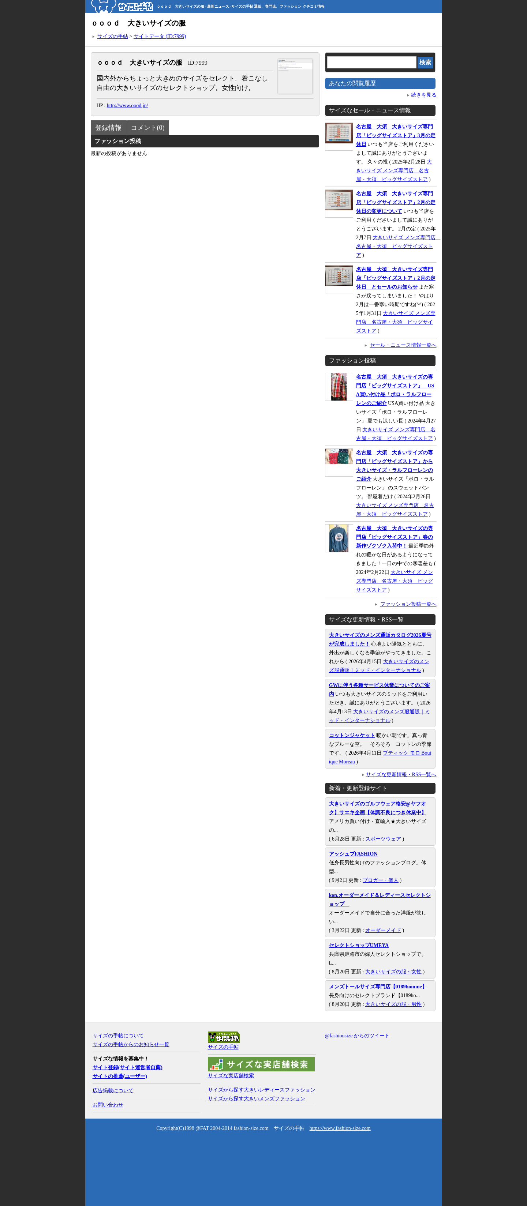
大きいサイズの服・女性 (393, 971)
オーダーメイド (383, 930)
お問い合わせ (108, 1105)
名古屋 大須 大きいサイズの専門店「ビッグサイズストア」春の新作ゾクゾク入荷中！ (394, 537)
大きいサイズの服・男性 (393, 1004)
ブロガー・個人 (381, 880)
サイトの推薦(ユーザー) (120, 1076)
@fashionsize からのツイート (357, 1035)
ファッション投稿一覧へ (408, 604)
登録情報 (108, 127)
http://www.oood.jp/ (127, 105)
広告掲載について (113, 1090)
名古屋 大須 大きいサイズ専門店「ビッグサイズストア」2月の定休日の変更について (396, 202)
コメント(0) (148, 127)
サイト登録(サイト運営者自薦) (127, 1067)
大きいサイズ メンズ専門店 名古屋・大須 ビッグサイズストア (394, 170)
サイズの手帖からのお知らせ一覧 (131, 1044)
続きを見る (424, 95)
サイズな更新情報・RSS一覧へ (401, 774)
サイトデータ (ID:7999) (160, 36)
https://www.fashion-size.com (340, 1128)
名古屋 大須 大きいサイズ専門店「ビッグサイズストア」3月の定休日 (396, 135)
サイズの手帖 (112, 36)
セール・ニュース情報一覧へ (403, 345)
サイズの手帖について (118, 1035)
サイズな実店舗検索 (231, 1075)
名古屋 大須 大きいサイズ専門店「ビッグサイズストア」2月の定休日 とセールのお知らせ (396, 278)
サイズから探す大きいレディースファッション (261, 1090)
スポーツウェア (383, 839)
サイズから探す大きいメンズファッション (256, 1098)
